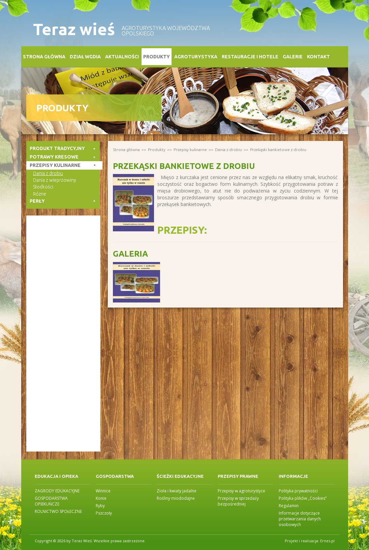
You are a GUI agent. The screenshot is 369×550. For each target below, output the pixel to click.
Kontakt (318, 56)
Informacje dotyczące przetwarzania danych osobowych (300, 518)
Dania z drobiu (228, 149)
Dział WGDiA (85, 56)
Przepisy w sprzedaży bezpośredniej (238, 501)
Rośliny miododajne (176, 498)
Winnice (103, 491)
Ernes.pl (327, 540)
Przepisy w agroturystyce (241, 491)
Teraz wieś (74, 29)
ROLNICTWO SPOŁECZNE (58, 511)
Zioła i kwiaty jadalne (176, 491)
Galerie (293, 56)
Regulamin (289, 506)
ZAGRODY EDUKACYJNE (57, 491)
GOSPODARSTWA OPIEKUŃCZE (51, 501)
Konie (101, 498)
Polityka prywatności (298, 491)
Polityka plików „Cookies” (303, 498)
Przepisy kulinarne (190, 149)
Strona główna (44, 56)
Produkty (156, 56)
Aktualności (122, 56)
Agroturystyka (195, 56)
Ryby (100, 506)
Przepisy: (182, 230)
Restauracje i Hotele (250, 56)
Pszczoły (104, 513)
